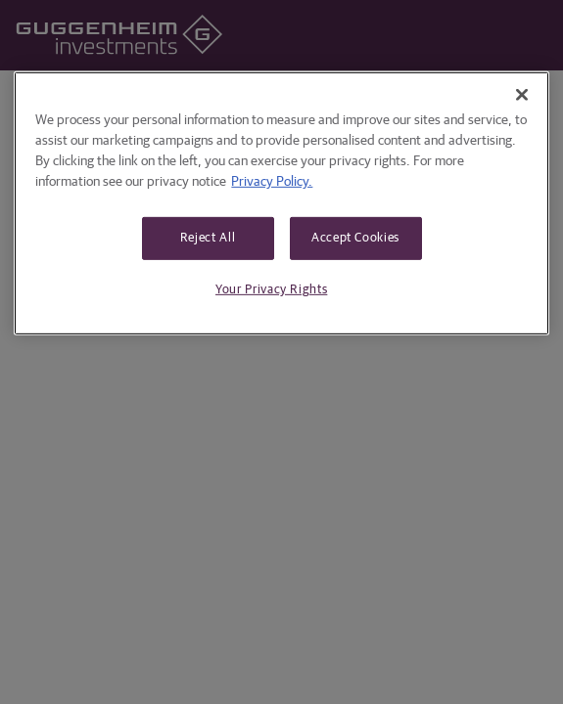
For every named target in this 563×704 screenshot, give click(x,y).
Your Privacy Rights (271, 290)
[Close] (521, 94)
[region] (281, 203)
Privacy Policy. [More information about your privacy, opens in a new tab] (271, 182)
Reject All (208, 238)
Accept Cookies (355, 238)
